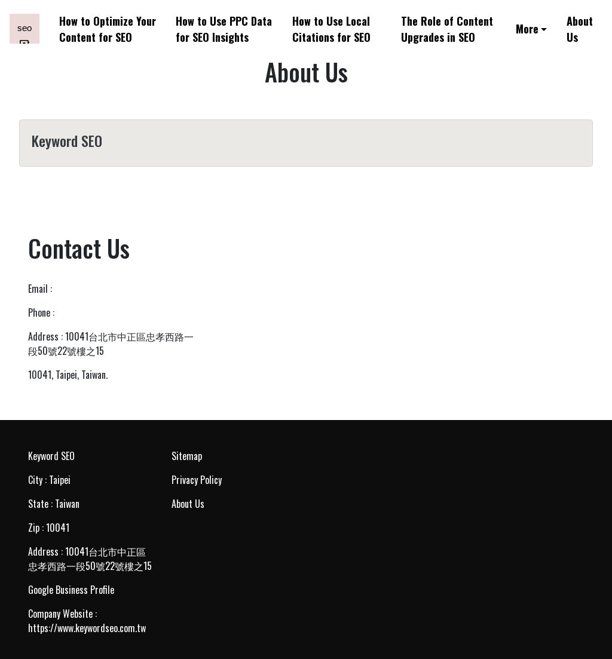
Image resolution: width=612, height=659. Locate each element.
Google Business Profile (71, 590)
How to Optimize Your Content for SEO (107, 29)
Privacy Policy (197, 480)
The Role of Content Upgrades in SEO (447, 29)
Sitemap (187, 456)
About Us (580, 29)
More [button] (527, 28)
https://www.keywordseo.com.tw (87, 628)
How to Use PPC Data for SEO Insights (224, 29)
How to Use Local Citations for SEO (331, 29)
